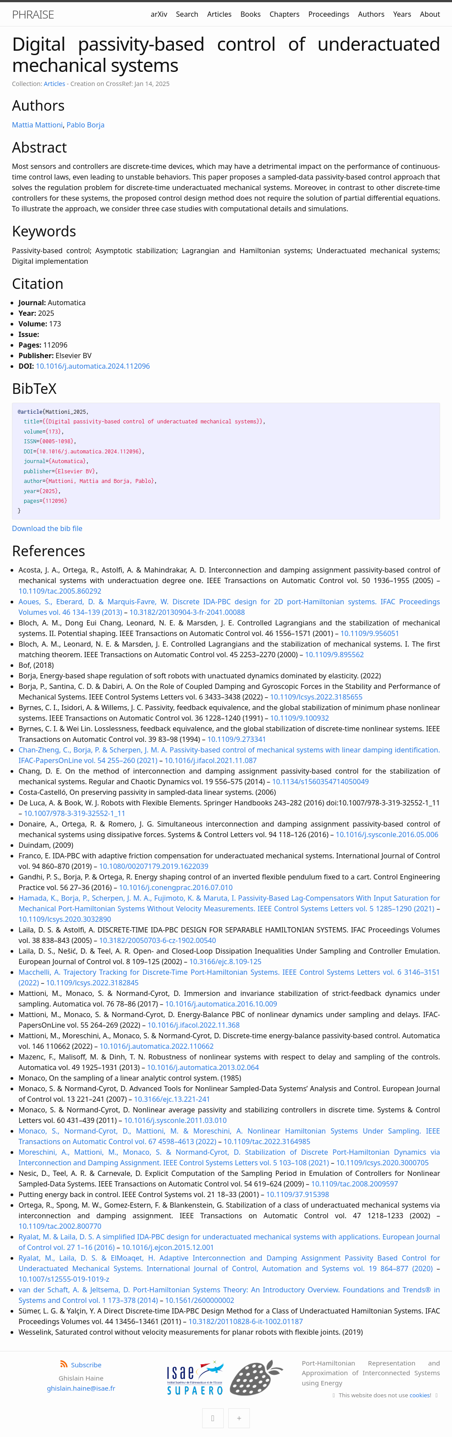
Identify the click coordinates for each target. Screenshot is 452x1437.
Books (251, 14)
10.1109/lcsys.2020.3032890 (65, 919)
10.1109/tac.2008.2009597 (354, 1184)
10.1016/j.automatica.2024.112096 (93, 366)
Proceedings (329, 14)
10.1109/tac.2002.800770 (60, 1226)
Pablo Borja (86, 125)
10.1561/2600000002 (199, 1300)
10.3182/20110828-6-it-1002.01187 (245, 1321)
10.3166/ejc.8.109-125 (225, 961)
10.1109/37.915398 (297, 1194)
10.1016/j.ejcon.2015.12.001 (168, 1247)
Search (187, 14)
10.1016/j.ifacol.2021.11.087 (211, 760)
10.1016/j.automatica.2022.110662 (157, 1046)
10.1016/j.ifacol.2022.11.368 (193, 1025)
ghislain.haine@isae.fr (81, 1388)
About (430, 14)
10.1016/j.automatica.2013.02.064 (203, 1067)
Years (402, 14)
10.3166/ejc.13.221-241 (172, 1099)
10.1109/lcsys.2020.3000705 (382, 1163)
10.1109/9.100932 (299, 718)
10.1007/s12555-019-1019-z (64, 1279)
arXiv (159, 14)
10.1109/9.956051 (369, 633)
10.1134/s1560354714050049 (320, 781)
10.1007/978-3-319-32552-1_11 (74, 813)
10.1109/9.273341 (237, 739)
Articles (219, 14)
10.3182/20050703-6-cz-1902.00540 (157, 940)
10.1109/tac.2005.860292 (60, 591)
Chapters (285, 14)
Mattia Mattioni (37, 125)
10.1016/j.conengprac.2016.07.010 (176, 887)
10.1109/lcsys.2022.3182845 (92, 983)
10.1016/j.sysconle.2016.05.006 (387, 834)
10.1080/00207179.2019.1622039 (153, 866)
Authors (371, 14)
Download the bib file (47, 528)
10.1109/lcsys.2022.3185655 (316, 697)
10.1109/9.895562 (334, 654)
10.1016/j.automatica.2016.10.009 (221, 1004)
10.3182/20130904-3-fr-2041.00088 (187, 612)
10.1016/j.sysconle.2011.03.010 (175, 1120)
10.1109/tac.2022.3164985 (266, 1141)
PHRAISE (33, 14)
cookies (420, 1395)
